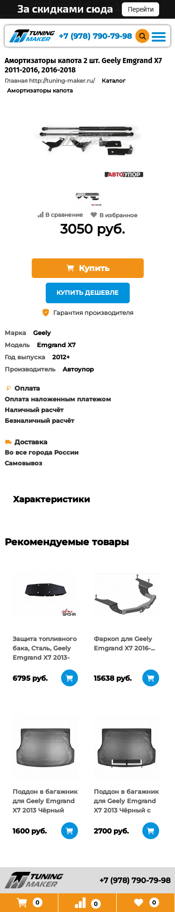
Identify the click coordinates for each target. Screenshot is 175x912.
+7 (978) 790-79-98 (95, 36)
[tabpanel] (45, 594)
